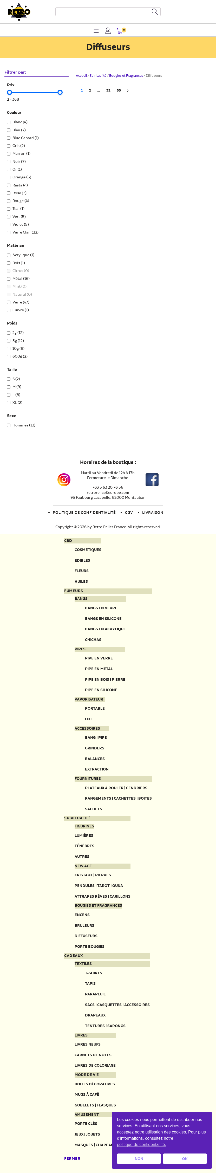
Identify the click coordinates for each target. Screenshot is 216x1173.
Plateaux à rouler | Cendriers (116, 788)
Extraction (97, 769)
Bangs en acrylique (105, 629)
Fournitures (88, 778)
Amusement (87, 1114)
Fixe (89, 719)
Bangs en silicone (103, 618)
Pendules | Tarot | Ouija (99, 886)
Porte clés (86, 1123)
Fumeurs (73, 591)
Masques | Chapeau (94, 1145)
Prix (11, 85)
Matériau (15, 246)
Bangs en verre (101, 608)
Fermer (72, 1158)
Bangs (81, 598)
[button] (119, 32)
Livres (81, 1035)
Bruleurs (84, 925)
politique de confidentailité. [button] (141, 1144)
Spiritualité (98, 75)
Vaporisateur (89, 699)
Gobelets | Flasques (95, 1105)
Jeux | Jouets (87, 1134)
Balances (95, 759)
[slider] (9, 92)
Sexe (11, 416)
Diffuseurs (86, 936)
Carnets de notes (93, 1055)
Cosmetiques (88, 550)
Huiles (81, 581)
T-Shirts (93, 973)
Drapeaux (95, 1015)
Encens (82, 915)
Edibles (82, 560)
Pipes (80, 649)
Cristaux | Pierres (93, 875)
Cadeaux (73, 955)
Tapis (90, 983)
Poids (12, 323)
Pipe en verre (99, 658)
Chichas (93, 640)
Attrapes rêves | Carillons (102, 896)
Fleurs (82, 571)
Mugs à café (87, 1094)
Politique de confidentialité (84, 512)
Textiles (83, 964)
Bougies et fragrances (98, 905)
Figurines (84, 826)
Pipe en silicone (101, 690)
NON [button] (139, 1159)
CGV (129, 512)
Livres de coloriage (95, 1065)
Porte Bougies (89, 946)
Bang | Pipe (96, 737)
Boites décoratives (95, 1084)
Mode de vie (87, 1075)
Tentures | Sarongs (105, 1026)
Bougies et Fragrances (126, 75)
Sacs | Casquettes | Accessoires (117, 1005)
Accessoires (87, 728)
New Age (83, 866)
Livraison (152, 512)
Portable (95, 708)
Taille (12, 370)
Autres (82, 856)
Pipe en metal (99, 669)
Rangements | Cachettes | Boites (118, 798)
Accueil (81, 75)
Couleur (14, 113)
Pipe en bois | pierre (105, 679)
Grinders (94, 748)
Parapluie (95, 994)
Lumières (84, 835)
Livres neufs (88, 1044)
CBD (68, 540)
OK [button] (185, 1159)
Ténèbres (84, 846)
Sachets (93, 809)
